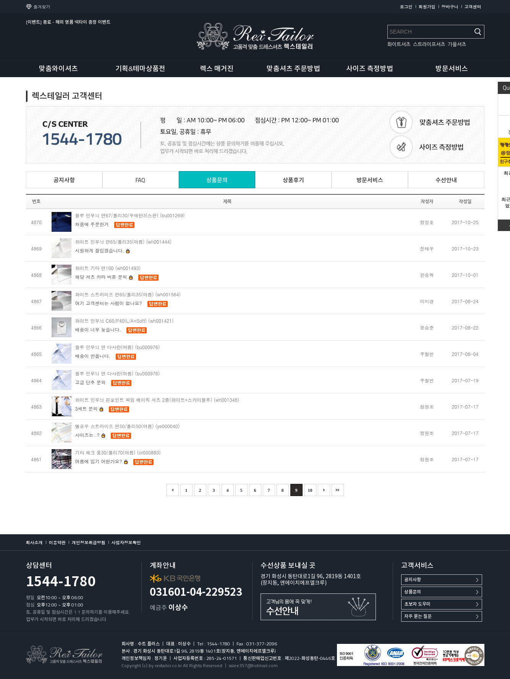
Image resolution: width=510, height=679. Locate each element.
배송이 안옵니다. (93, 355)
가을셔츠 (457, 44)
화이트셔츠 (398, 44)
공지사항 (412, 579)
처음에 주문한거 (92, 224)
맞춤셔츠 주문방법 (293, 68)
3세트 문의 (89, 408)
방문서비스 (452, 68)
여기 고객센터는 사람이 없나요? (108, 303)
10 (310, 490)
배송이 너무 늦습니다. (99, 329)
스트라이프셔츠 (429, 44)
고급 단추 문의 (90, 382)
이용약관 (57, 542)
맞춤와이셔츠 (58, 68)
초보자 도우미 (417, 604)
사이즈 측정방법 (369, 68)
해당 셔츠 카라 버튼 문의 (104, 276)
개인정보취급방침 (88, 542)
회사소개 (34, 542)
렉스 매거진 (217, 68)
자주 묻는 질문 (418, 616)
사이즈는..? (90, 435)
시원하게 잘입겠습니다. (102, 250)
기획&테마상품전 (140, 68)
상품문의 (412, 591)
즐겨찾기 (42, 7)
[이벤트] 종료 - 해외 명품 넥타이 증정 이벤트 (68, 22)
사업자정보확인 (126, 542)
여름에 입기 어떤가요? (101, 461)
